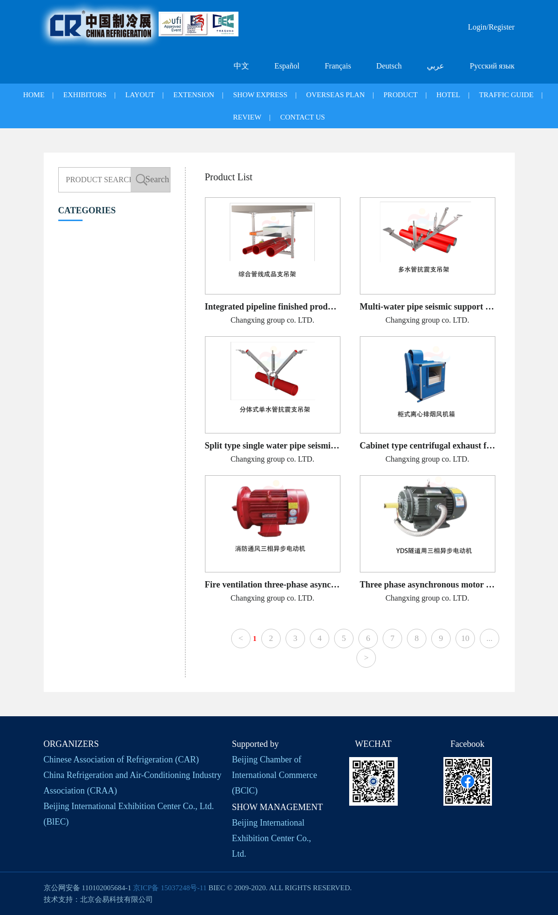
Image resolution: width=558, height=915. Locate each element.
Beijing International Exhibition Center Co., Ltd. (271, 838)
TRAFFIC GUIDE (506, 95)
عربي (435, 66)
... (490, 638)
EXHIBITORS (84, 95)
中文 (241, 66)
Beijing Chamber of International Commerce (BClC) (274, 775)
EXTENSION (193, 95)
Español (287, 66)
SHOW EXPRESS (260, 95)
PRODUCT (401, 95)
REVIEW (247, 117)
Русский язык (492, 66)
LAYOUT (139, 95)
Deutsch (389, 66)
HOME (33, 95)
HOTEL (448, 95)
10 (465, 638)
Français (338, 66)
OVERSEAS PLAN (335, 95)
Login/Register (491, 27)
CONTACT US (302, 117)
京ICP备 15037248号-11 (170, 888)
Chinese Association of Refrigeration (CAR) (121, 759)
